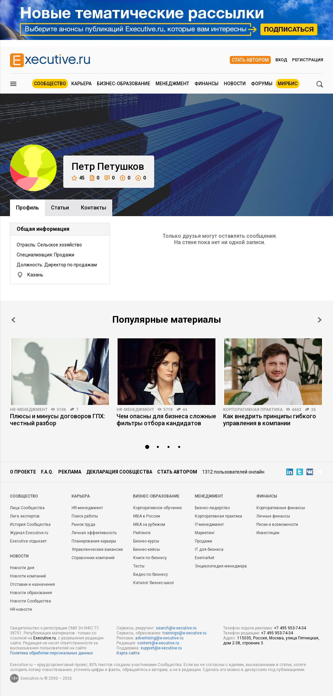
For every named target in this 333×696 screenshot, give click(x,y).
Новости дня (22, 567)
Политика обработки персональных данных (51, 653)
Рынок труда (83, 524)
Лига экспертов (25, 516)
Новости (235, 83)
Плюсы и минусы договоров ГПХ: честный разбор (57, 420)
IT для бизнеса (209, 549)
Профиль (27, 207)
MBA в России (146, 516)
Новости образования (31, 592)
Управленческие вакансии (97, 549)
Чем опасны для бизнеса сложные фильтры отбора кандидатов (166, 420)
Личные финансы (273, 516)
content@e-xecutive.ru (158, 643)
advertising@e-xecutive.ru (159, 638)
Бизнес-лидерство (212, 508)
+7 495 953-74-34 (290, 628)
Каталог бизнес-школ (153, 582)
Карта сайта (128, 653)
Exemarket (204, 557)
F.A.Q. (47, 472)
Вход (281, 59)
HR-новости (21, 609)
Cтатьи (60, 207)
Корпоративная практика (253, 409)
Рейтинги (142, 532)
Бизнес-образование (123, 83)
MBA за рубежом (149, 524)
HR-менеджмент (29, 409)
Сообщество (50, 83)
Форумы (261, 83)
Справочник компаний (93, 557)
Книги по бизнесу (150, 557)
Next (319, 320)
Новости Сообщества (30, 601)
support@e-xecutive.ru (161, 648)
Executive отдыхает (28, 541)
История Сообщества (30, 524)
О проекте (23, 472)
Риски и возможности (277, 524)
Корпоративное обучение (157, 508)
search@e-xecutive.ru (176, 628)
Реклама (69, 472)
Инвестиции (267, 532)
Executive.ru (44, 638)
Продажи (203, 541)
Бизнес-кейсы (146, 549)
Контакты (93, 207)
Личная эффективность (94, 532)
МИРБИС (287, 83)
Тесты (139, 566)
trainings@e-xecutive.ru (184, 633)
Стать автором (250, 60)
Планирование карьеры (94, 541)
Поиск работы (85, 516)
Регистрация (307, 59)
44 (184, 409)
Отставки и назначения (32, 584)
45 (78, 178)
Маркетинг (205, 532)
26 (313, 409)
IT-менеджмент (209, 524)
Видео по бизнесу (150, 574)
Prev (13, 320)
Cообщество (24, 496)
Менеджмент (172, 83)
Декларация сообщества (119, 472)
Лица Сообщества (27, 508)
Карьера (81, 83)
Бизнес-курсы (146, 541)
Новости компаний (28, 576)
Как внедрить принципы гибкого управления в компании (269, 420)
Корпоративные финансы (280, 508)
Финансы (206, 83)
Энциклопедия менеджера (221, 566)
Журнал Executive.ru (29, 532)
